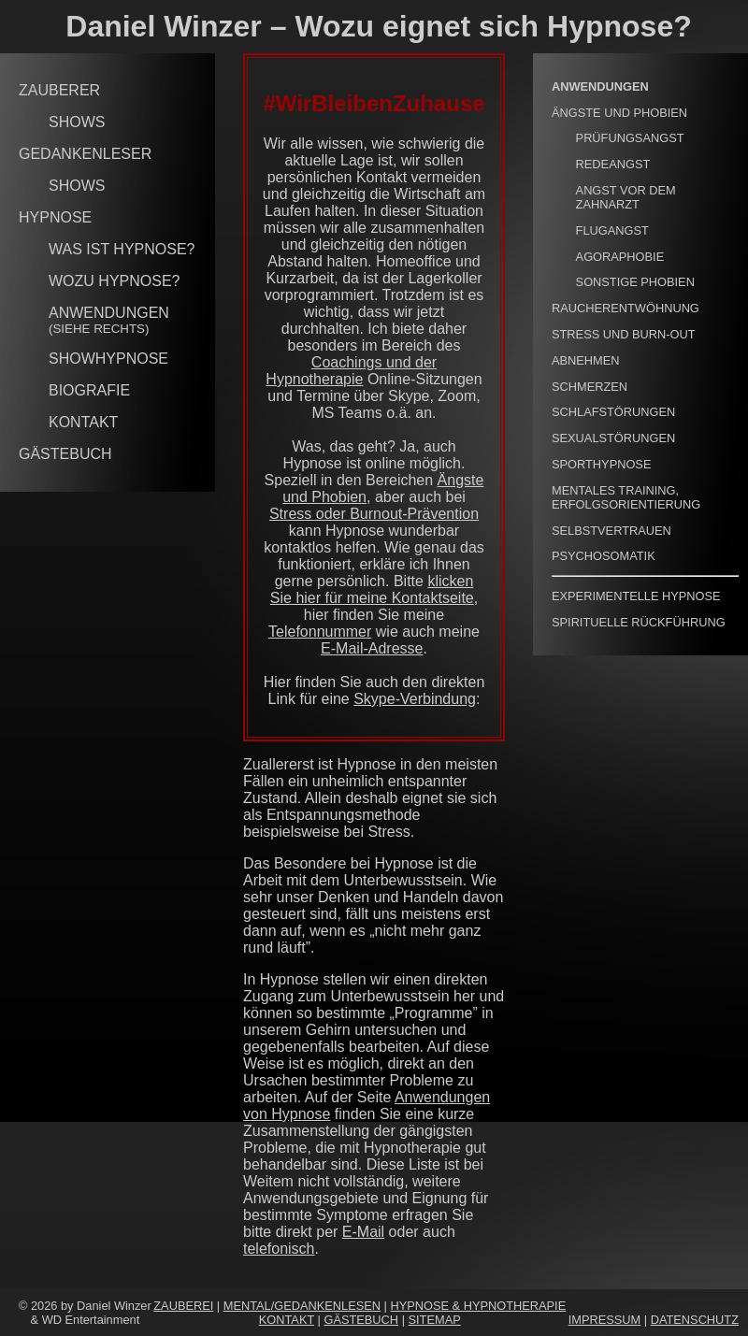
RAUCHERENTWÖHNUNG (625, 308)
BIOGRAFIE (89, 390)
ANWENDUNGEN (109, 320)
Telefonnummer (319, 631)
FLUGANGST (612, 230)
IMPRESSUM (604, 1320)
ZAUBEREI (183, 1306)
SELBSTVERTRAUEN (611, 531)
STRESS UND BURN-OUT (624, 334)
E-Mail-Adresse (372, 648)
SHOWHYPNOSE (108, 358)
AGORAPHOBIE (620, 257)
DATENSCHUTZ (695, 1320)
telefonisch (279, 1249)
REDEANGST (613, 164)
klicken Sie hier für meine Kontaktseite (372, 589)
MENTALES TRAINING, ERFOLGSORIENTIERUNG (626, 497)
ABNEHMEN (586, 360)
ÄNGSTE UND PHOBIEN (619, 113)
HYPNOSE (55, 217)
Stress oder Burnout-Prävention (374, 514)
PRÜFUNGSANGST (630, 138)
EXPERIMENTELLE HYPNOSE (636, 596)
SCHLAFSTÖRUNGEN (613, 412)
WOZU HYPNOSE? (114, 281)
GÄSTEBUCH (65, 454)
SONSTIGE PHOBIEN (635, 282)
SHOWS (77, 122)
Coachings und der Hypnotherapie (351, 370)
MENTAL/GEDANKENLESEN (302, 1306)
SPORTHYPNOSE (601, 464)
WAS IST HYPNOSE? (121, 249)
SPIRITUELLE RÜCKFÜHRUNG (639, 622)
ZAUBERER (59, 90)
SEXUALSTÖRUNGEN (613, 438)
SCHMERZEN (589, 387)
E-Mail (363, 1232)
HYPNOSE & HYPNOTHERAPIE (478, 1306)
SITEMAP (435, 1320)
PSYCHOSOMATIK (603, 556)
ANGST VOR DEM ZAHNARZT (626, 197)
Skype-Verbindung (414, 699)
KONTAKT (83, 422)
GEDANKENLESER (85, 154)
